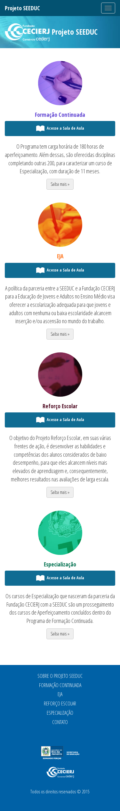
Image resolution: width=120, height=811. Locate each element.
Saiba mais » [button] (60, 184)
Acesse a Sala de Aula (60, 128)
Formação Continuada (60, 114)
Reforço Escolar (60, 406)
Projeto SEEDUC (22, 8)
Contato (60, 722)
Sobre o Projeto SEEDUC (60, 675)
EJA (60, 256)
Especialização (60, 564)
